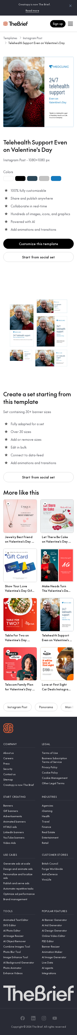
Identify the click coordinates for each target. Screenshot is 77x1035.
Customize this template (38, 243)
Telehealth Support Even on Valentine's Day (36, 43)
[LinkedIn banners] (19, 832)
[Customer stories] (58, 854)
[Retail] (58, 843)
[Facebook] (22, 1018)
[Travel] (58, 821)
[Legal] (58, 744)
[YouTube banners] (19, 837)
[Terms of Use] (58, 753)
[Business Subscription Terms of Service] (58, 760)
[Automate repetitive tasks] (19, 888)
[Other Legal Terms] (58, 783)
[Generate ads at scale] (19, 863)
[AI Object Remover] (19, 941)
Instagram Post (32, 38)
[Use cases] (19, 854)
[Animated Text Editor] (19, 920)
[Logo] (8, 728)
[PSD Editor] (58, 941)
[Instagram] (44, 1018)
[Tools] (19, 911)
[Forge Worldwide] (58, 869)
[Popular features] (58, 911)
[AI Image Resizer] (19, 936)
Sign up (58, 24)
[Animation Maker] (58, 952)
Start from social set (38, 257)
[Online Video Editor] (58, 936)
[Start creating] (19, 796)
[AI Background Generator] (19, 962)
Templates (10, 38)
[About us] (19, 753)
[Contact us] (19, 774)
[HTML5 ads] (19, 827)
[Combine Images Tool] (19, 946)
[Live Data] (58, 962)
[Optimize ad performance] (19, 894)
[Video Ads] (19, 843)
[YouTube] (54, 1018)
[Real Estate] (58, 832)
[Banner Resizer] (58, 946)
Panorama (46, 708)
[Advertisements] (19, 816)
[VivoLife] (58, 879)
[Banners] (19, 805)
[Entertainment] (58, 837)
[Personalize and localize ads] (19, 876)
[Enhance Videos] (19, 973)
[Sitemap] (19, 779)
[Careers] (19, 758)
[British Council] (58, 863)
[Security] (19, 769)
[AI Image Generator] (58, 957)
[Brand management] (19, 899)
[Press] (19, 763)
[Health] (58, 816)
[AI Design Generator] (58, 930)
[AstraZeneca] (58, 874)
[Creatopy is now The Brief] (19, 785)
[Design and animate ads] (19, 869)
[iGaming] (58, 811)
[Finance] (58, 827)
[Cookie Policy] (58, 772)
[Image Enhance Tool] (19, 957)
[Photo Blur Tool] (19, 952)
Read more (32, 10)
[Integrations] (58, 973)
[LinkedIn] (33, 1018)
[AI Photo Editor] (19, 930)
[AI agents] (58, 968)
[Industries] (58, 796)
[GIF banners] (19, 811)
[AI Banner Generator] (58, 920)
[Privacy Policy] (58, 767)
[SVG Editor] (19, 925)
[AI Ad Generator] (58, 925)
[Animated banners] (19, 821)
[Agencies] (58, 805)
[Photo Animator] (19, 968)
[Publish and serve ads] (19, 883)
